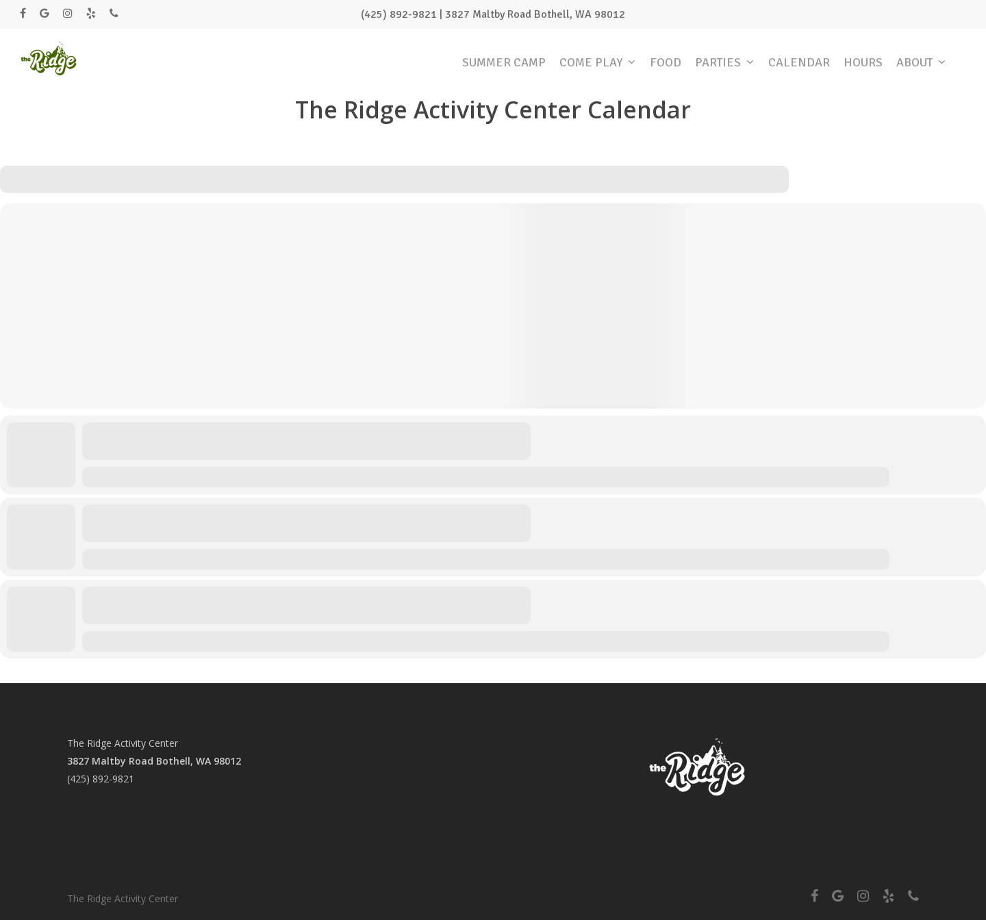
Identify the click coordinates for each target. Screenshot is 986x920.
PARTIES (724, 62)
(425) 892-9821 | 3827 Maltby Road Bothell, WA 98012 (493, 14)
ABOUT (920, 62)
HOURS (863, 62)
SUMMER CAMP (504, 62)
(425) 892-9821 (100, 778)
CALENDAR (799, 62)
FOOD (665, 62)
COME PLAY (597, 62)
